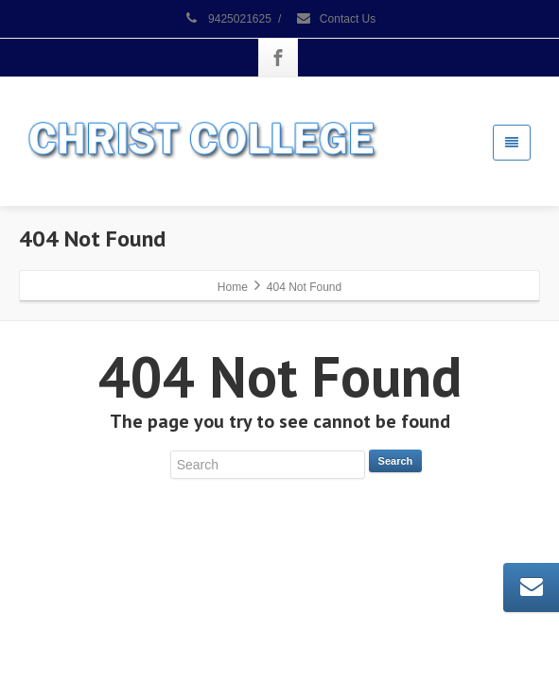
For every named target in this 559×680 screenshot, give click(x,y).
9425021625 (227, 19)
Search (395, 461)
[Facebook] (278, 57)
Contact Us (335, 19)
